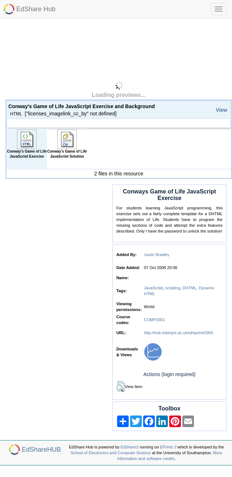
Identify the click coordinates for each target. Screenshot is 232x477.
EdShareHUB (41, 449)
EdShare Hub (35, 9)
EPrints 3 (168, 447)
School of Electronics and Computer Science (111, 453)
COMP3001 (154, 320)
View (221, 110)
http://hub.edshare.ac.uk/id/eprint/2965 (178, 333)
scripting (173, 288)
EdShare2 (130, 447)
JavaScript (153, 288)
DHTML (189, 288)
